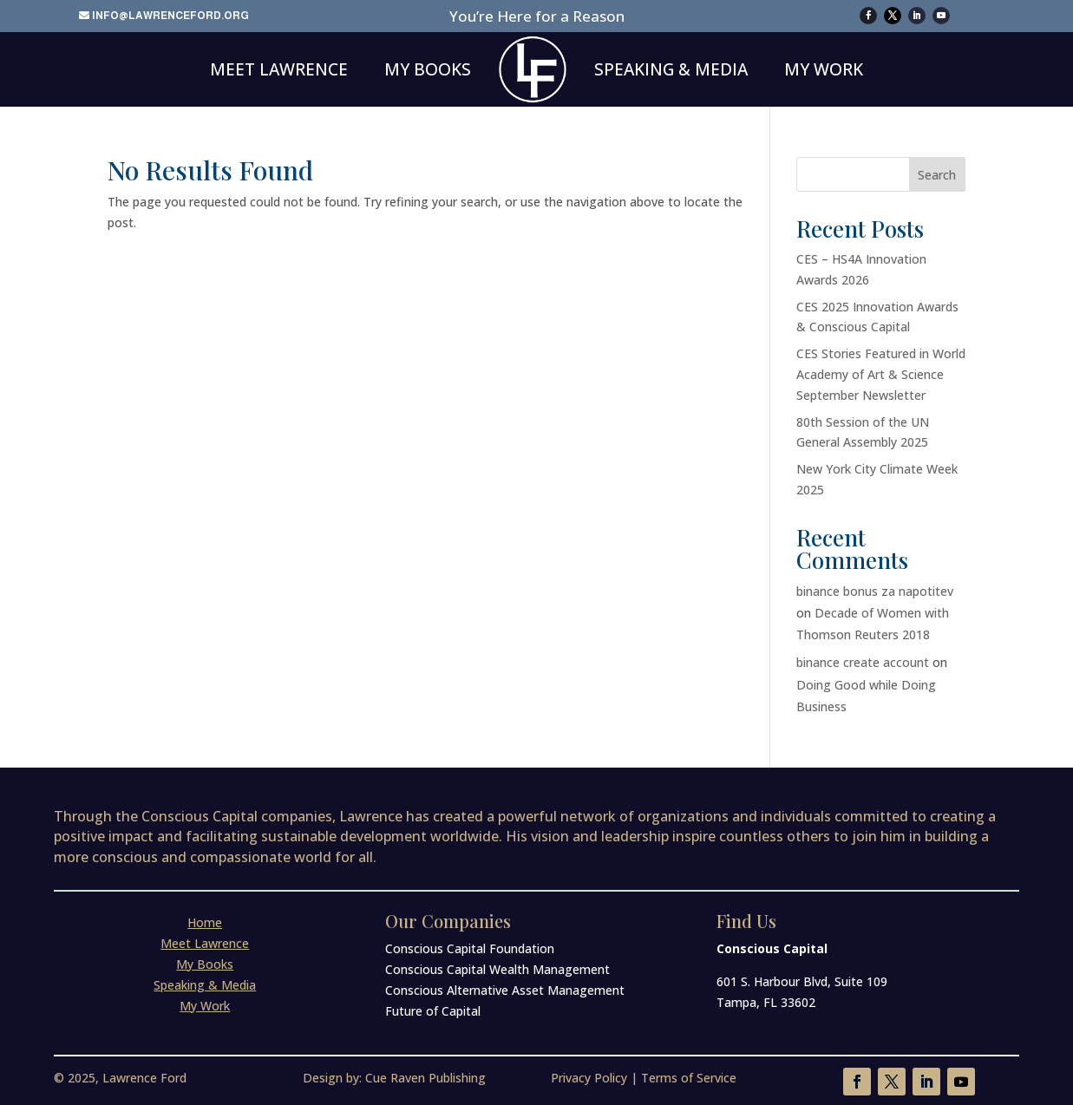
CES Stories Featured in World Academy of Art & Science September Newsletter (880, 374)
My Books (427, 69)
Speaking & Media (671, 69)
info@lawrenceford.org (170, 16)
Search (937, 175)
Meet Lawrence (279, 69)
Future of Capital (433, 1011)
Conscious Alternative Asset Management (505, 990)
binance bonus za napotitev (874, 591)
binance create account (862, 662)
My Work (823, 69)
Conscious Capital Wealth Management (497, 969)
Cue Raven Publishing (425, 1077)
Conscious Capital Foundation (469, 948)
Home (204, 922)
